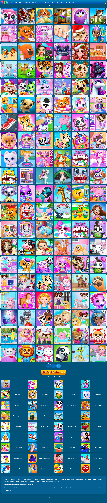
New (12, 2)
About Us (53, 497)
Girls (40, 2)
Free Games (39, 497)
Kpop (57, 2)
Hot (16, 2)
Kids (52, 2)
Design (34, 2)
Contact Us (59, 497)
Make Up (64, 2)
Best (20, 2)
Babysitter (27, 2)
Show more (7, 490)
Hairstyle (46, 2)
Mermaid (71, 2)
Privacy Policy (46, 497)
